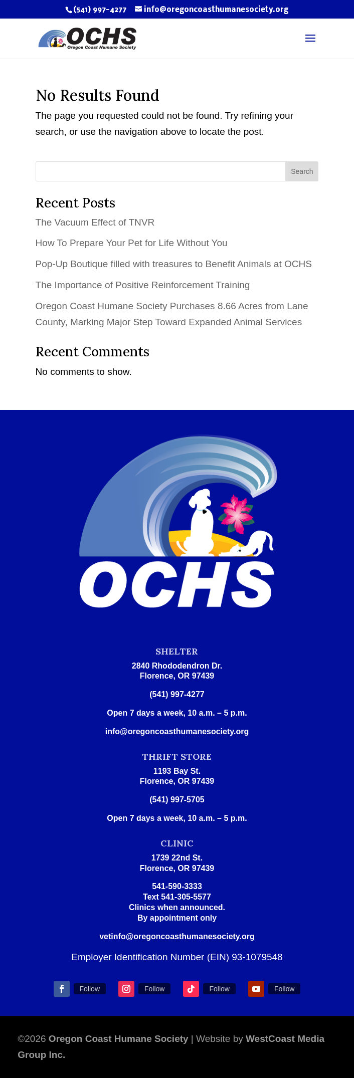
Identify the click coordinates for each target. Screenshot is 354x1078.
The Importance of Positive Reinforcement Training (143, 285)
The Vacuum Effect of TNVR (95, 222)
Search (302, 171)
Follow (90, 989)
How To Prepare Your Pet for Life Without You (132, 243)
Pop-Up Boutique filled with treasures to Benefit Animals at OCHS (174, 264)
